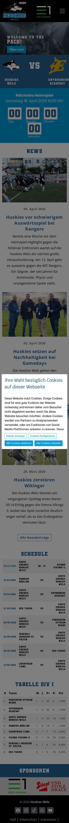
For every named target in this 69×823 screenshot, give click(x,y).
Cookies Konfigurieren (42, 436)
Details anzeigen (15, 436)
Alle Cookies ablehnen (18, 443)
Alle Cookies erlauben (48, 443)
